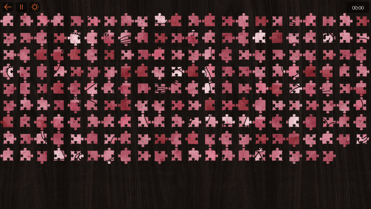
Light (34, 7)
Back (7, 7)
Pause (21, 7)
